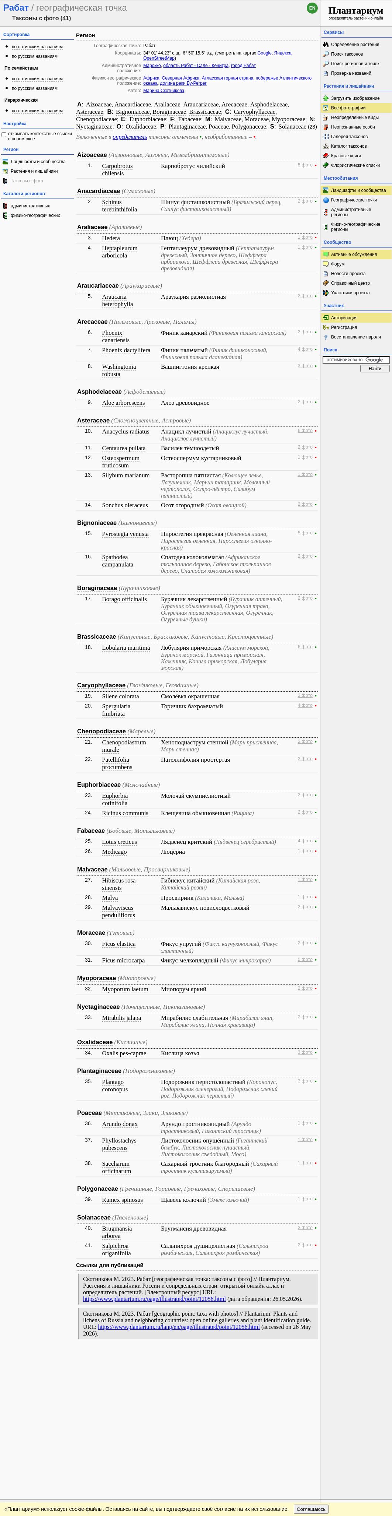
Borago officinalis (124, 599)
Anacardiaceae (132, 104)
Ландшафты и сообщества (38, 161)
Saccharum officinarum (116, 1167)
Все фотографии (348, 107)
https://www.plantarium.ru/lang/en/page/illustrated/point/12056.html (178, 1327)
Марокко (152, 65)
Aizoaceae (99, 104)
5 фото (305, 165)
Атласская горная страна (227, 78)
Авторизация (344, 317)
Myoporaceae (288, 119)
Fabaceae (189, 119)
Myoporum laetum (125, 989)
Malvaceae (228, 119)
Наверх (309, 1358)
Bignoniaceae (132, 111)
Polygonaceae (249, 126)
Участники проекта (350, 292)
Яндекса (283, 53)
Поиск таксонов (347, 54)
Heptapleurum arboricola (119, 252)
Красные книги (346, 155)
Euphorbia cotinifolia (115, 799)
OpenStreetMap (159, 58)
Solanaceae (292, 126)
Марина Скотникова (163, 90)
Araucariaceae (201, 104)
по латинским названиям (37, 46)
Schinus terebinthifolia (119, 206)
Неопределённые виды (355, 117)
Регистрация (344, 327)
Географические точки (354, 200)
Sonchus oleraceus (125, 505)
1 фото (305, 237)
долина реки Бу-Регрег (183, 83)
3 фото (305, 365)
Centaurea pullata (123, 448)
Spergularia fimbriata (116, 710)
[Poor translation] (27, 1412)
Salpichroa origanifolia (116, 1249)
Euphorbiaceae (147, 119)
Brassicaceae (205, 111)
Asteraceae (89, 111)
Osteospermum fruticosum (121, 462)
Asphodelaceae (269, 104)
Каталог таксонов (349, 146)
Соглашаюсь (311, 1373)
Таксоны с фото (27, 180)
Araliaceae (167, 104)
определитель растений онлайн (356, 12)
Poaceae (219, 126)
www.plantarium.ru (356, 1358)
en (312, 8)
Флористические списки (355, 165)
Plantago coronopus (115, 1085)
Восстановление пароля (356, 337)
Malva (110, 897)
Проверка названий (351, 73)
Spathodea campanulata (117, 561)
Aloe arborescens (123, 402)
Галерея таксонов (349, 136)
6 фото (305, 430)
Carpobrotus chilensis (117, 169)
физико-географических (35, 215)
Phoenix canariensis (116, 336)
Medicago (114, 851)
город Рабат (243, 65)
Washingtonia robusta (119, 370)
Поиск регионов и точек (355, 63)
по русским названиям (35, 56)
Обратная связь (56, 1358)
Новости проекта (348, 273)
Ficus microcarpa (123, 960)
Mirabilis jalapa (121, 1017)
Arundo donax (119, 1123)
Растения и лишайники (34, 171)
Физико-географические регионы (355, 227)
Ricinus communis (125, 813)
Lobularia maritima (126, 647)
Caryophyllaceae (254, 111)
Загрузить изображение (355, 98)
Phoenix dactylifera (126, 350)
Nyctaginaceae (94, 126)
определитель (130, 137)
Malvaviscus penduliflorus (118, 911)
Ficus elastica (118, 943)
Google (264, 53)
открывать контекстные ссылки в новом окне (40, 136)
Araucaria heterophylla (117, 300)
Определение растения (355, 44)
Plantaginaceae (187, 126)
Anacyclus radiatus (125, 431)
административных (30, 205)
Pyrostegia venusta (125, 533)
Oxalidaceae (140, 126)
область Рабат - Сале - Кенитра (195, 65)
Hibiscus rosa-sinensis (119, 884)
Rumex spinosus (122, 1199)
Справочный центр (350, 283)
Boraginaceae (169, 111)
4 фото (305, 349)
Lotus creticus (119, 841)
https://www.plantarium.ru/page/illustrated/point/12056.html (154, 1299)
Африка (151, 78)
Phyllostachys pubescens (119, 1144)
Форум (337, 264)
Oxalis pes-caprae (124, 1053)
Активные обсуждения (354, 254)
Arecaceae (234, 104)
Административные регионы (351, 212)
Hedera (111, 238)
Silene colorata (120, 696)
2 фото (305, 201)
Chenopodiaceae (96, 119)
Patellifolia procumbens (117, 763)
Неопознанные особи (353, 127)
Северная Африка (180, 78)
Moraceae (256, 119)
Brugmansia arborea (117, 1232)
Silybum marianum (125, 475)
